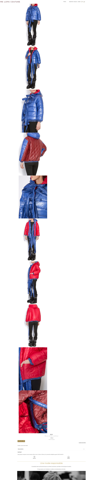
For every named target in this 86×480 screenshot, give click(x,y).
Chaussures (4, 36)
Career (71, 471)
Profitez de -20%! (53, 10)
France (64, 1)
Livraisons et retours (74, 466)
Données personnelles (74, 467)
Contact (79, 1)
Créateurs (4, 45)
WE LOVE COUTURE (10, 1)
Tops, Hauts (6, 29)
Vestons (5, 32)
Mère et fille (4, 49)
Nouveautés (4, 9)
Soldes (3, 52)
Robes (4, 26)
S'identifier (71, 1)
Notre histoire (5, 6)
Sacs (2, 39)
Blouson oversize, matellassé (33, 2)
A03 (61, 4)
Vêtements (4, 13)
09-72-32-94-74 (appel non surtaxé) (51, 454)
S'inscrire (75, 1)
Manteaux (5, 19)
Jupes (4, 16)
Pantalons (5, 23)
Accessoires (4, 42)
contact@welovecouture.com (74, 454)
